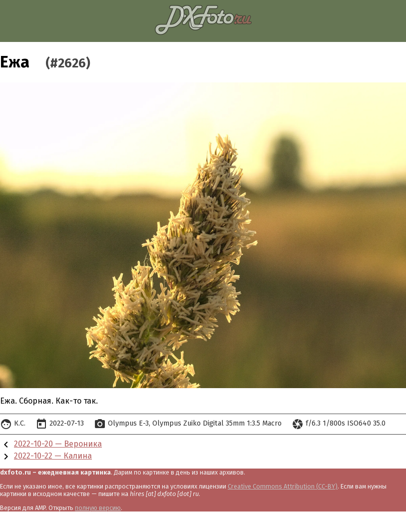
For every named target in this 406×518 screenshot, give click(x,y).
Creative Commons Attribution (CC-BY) (283, 486)
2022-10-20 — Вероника (58, 444)
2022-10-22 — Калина (53, 456)
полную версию (98, 508)
